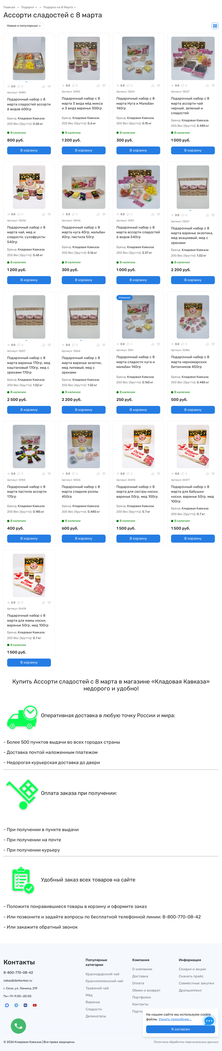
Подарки (29, 7)
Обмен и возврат (146, 990)
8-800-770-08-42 (18, 972)
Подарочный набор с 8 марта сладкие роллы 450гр (81, 492)
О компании (142, 969)
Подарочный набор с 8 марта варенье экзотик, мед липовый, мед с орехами (82, 365)
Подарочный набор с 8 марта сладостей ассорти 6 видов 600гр (29, 104)
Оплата (138, 983)
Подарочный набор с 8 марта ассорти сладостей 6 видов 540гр (138, 232)
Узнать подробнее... (175, 1019)
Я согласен (180, 1029)
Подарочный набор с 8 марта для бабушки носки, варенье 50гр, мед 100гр (192, 494)
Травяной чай (97, 988)
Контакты (140, 1004)
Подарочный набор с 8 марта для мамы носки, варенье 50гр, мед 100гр (28, 620)
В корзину (29, 150)
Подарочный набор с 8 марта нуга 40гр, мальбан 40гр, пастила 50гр (83, 232)
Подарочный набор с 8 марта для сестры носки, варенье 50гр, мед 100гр (137, 492)
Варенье (93, 1002)
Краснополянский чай (104, 981)
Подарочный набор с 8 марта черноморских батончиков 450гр (190, 362)
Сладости (94, 1009)
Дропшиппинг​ (190, 990)
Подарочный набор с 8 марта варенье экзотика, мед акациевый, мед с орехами (192, 235)
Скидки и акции (192, 969)
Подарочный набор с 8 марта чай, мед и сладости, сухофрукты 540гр (26, 234)
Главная (9, 7)
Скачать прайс (191, 976)
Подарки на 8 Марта (59, 7)
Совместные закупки (196, 983)
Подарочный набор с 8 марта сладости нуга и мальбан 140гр (135, 362)
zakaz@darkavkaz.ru (17, 980)
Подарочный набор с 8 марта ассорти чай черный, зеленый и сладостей (190, 105)
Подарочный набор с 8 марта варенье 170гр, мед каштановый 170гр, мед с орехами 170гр (28, 365)
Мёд (89, 995)
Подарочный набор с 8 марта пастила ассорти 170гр (27, 492)
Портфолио (141, 997)
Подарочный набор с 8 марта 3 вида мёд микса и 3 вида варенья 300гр (82, 103)
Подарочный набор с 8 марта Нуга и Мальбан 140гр (135, 103)
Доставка (140, 976)
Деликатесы (96, 1016)
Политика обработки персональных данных (186, 1042)
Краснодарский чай (102, 974)
